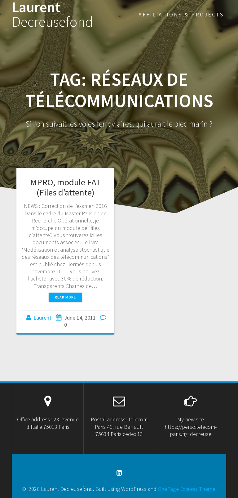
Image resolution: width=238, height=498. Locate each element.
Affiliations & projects (181, 14)
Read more (65, 297)
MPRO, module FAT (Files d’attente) (65, 187)
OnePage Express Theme (186, 488)
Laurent (52, 14)
